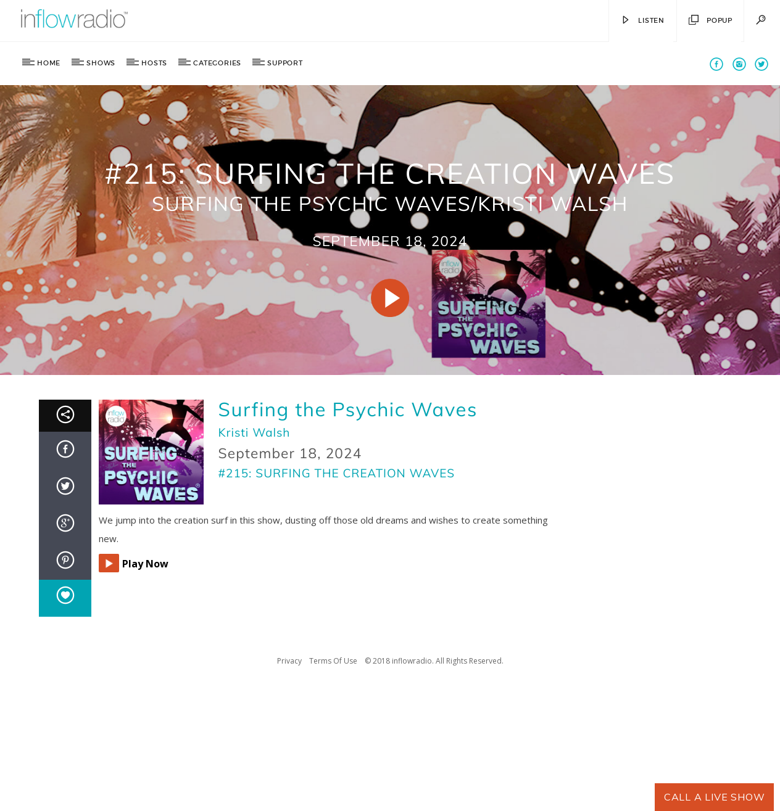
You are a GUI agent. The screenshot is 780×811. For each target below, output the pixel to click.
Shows (100, 63)
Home (48, 63)
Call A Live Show (714, 797)
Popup (710, 21)
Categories (217, 63)
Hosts (154, 63)
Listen (643, 21)
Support (285, 63)
